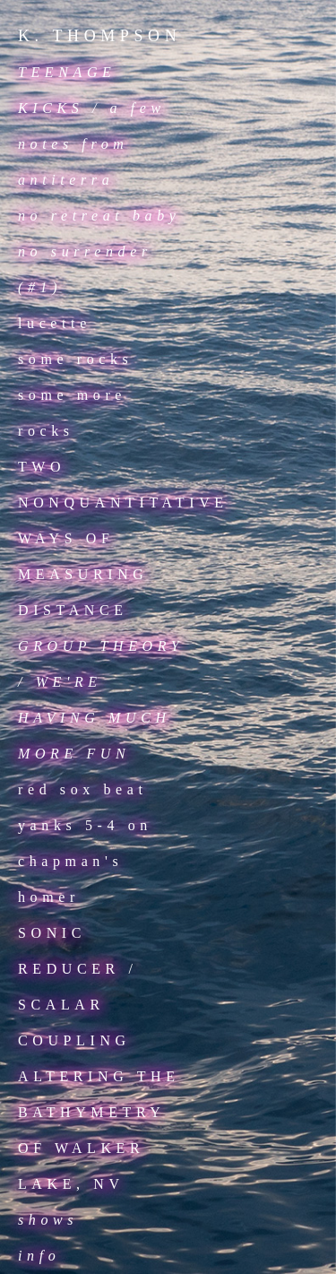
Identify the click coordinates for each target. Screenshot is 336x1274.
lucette (54, 323)
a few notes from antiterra (92, 143)
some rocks (75, 359)
